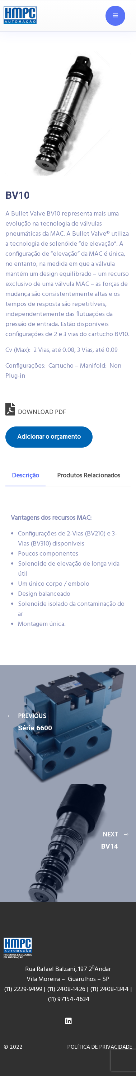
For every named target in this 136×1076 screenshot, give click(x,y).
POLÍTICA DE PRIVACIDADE (99, 1047)
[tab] (25, 476)
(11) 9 (54, 999)
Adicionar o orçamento (49, 437)
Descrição (25, 476)
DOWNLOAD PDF (35, 412)
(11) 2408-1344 (110, 989)
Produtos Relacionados (88, 476)
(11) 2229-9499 (23, 989)
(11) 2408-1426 (66, 989)
